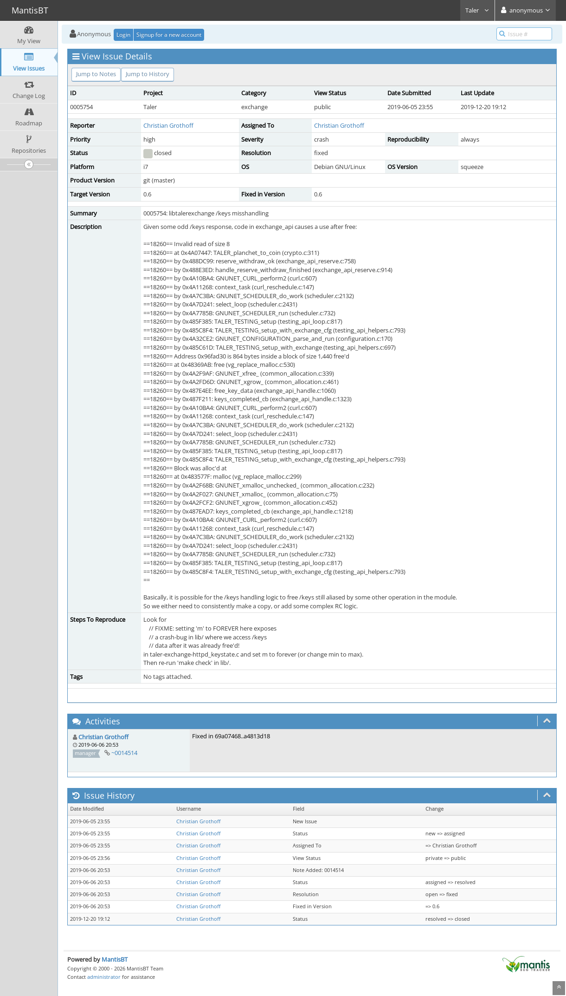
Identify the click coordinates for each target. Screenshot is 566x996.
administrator (104, 976)
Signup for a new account (168, 35)
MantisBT (115, 959)
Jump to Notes (96, 74)
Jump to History (147, 74)
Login (123, 35)
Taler (477, 10)
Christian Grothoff (168, 125)
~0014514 (124, 753)
